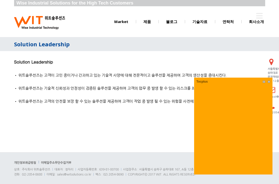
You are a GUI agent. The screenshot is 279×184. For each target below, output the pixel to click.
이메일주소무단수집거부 (56, 162)
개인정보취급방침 (25, 162)
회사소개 (256, 21)
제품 (147, 21)
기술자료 (199, 21)
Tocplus (202, 81)
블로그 (171, 21)
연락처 (228, 21)
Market (121, 21)
